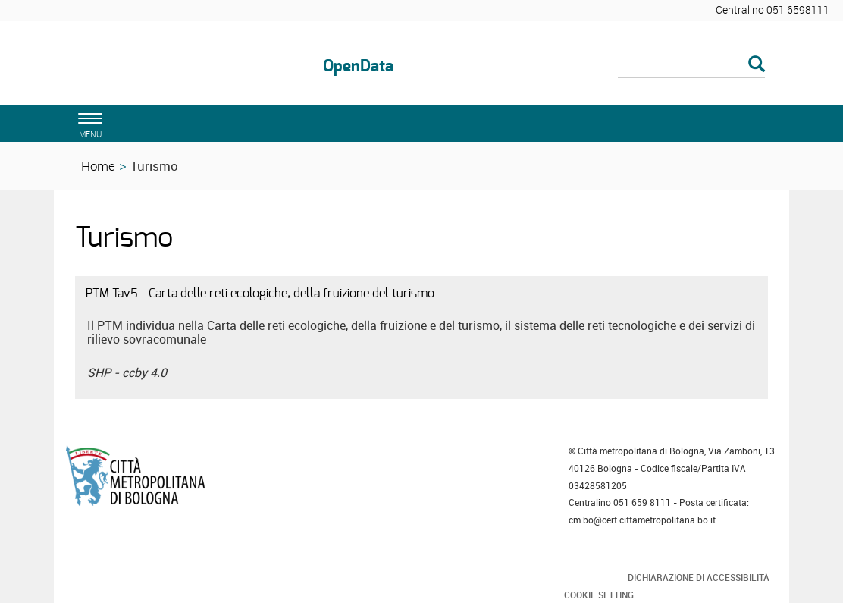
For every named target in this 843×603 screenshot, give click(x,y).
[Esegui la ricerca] (756, 64)
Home (98, 165)
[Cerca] (692, 65)
